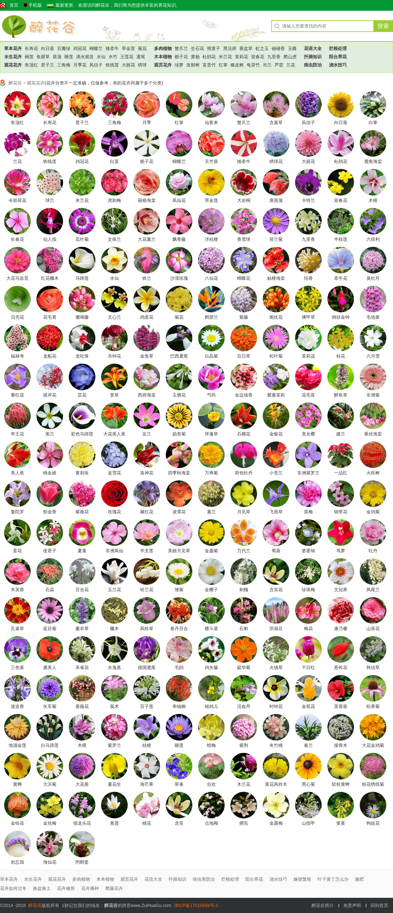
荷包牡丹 (244, 472)
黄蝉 (17, 784)
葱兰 (49, 433)
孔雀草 (17, 628)
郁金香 (49, 511)
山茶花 (373, 628)
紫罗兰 (114, 745)
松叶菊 (276, 356)
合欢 (211, 784)
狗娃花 (373, 823)
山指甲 (308, 823)
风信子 (96, 65)
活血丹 (243, 706)
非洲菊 (373, 394)
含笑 (179, 823)
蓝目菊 (49, 628)
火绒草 (276, 667)
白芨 (114, 161)
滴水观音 (85, 56)
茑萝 (340, 550)
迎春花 (257, 56)
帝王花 (17, 433)
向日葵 (47, 48)
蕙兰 (211, 511)
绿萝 (179, 65)
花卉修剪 (66, 888)
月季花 (80, 65)
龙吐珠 (82, 356)
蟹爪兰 (181, 48)
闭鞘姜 (82, 862)
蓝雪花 (114, 472)
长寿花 (31, 48)
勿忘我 (17, 862)
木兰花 (243, 784)
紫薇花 (82, 511)
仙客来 (211, 122)
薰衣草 (82, 628)
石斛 (243, 628)
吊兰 (267, 65)
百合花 (82, 589)
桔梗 (146, 745)
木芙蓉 (17, 589)
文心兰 (114, 317)
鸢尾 (140, 56)
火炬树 (373, 472)
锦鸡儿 (211, 706)
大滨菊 (49, 784)
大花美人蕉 (114, 433)
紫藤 (243, 317)
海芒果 (146, 784)
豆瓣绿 (63, 48)
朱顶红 (31, 65)
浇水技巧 (338, 65)
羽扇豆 (276, 628)
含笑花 (276, 589)
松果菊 (373, 706)
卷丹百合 (179, 628)
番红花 (17, 394)
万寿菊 (211, 472)
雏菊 (179, 589)
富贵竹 (209, 65)
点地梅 (211, 823)
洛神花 (146, 472)
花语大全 (313, 48)
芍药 (211, 394)
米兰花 (225, 56)
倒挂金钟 (341, 317)
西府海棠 (147, 394)
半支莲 (146, 550)
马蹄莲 (82, 278)
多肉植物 (163, 48)
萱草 (114, 394)
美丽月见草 (179, 550)
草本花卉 (13, 48)
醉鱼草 (340, 394)
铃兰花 (146, 589)
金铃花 (17, 823)
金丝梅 (49, 823)
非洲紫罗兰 (308, 472)
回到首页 (379, 905)
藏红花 (146, 511)
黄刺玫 (82, 472)
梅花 (308, 628)
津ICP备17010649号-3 (196, 905)
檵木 (114, 628)
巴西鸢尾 (179, 356)
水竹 (112, 56)
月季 (146, 122)
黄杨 (195, 56)
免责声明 (352, 905)
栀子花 (181, 56)
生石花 (197, 48)
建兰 (340, 433)
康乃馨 (340, 628)
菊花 (142, 48)
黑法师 (229, 48)
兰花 (290, 65)
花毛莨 (49, 317)
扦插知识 (313, 56)
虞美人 (49, 667)
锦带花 (340, 511)
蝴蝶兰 (96, 48)
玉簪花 (179, 394)
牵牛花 (340, 278)
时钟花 (276, 706)
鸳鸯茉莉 (276, 394)
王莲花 (126, 56)
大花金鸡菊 (373, 745)
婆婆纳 (308, 550)
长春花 (17, 239)
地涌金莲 (17, 745)
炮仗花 (276, 317)
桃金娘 (49, 472)
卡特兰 (308, 200)
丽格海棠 (147, 200)
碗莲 (29, 56)
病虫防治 (313, 65)
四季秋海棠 (179, 472)
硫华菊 (243, 667)
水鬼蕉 (114, 667)
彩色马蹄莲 (82, 433)
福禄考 (17, 356)
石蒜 (49, 589)
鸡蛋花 (146, 317)
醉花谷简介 (323, 905)
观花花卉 (13, 65)
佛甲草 (308, 317)
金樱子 (211, 589)
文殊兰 (114, 239)
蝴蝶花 (243, 278)
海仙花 (49, 862)
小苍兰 (276, 472)
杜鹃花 (209, 56)
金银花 (276, 433)
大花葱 (82, 784)
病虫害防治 (204, 879)
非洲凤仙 (114, 550)
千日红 (308, 667)
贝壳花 (17, 317)
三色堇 (17, 667)
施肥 (359, 879)
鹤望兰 (211, 317)
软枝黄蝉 (341, 784)
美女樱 (308, 433)
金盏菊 (211, 550)
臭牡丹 (373, 278)
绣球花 (276, 161)
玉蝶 (292, 48)
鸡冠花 (80, 48)
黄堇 (340, 823)
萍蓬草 (211, 433)
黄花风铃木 (276, 784)
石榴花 (243, 433)
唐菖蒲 (276, 200)
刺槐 (243, 589)
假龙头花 (82, 823)
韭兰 (146, 433)
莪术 (114, 706)
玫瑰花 (114, 511)
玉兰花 (114, 589)
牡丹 (373, 550)
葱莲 (114, 823)
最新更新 (64, 5)
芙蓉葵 (340, 706)
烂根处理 (338, 48)
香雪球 (243, 239)
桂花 (340, 356)
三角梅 (63, 65)
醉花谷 (35, 26)
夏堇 (82, 550)
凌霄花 (179, 511)
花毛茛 (308, 394)
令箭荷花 (17, 200)
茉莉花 (241, 56)
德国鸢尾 (147, 667)
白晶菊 (211, 356)
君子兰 (47, 65)
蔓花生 (114, 784)
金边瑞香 (244, 394)
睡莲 (68, 56)
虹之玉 (262, 48)
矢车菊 (49, 706)
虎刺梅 (114, 200)
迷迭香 (17, 706)
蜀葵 (276, 550)
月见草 (243, 511)
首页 (14, 5)
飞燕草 (276, 511)
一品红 (340, 472)
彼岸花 (49, 394)
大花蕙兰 (147, 239)
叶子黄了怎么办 (333, 879)
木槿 (373, 200)
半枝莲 (340, 239)
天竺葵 (211, 161)
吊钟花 (114, 356)
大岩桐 (243, 200)
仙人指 (49, 239)
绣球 (142, 65)
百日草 (243, 356)
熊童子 (213, 48)
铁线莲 (112, 65)
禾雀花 (82, 667)
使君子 (49, 550)
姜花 (17, 550)
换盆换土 (42, 888)
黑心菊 (308, 784)
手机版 (35, 5)
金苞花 (308, 706)
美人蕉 (17, 472)
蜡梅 (211, 745)
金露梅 (276, 823)
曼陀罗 (17, 511)
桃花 (146, 823)
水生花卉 (13, 56)
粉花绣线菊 (373, 784)
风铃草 (146, 628)
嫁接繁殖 (302, 879)
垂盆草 (246, 48)
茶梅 (308, 511)
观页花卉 (163, 65)
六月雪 (373, 356)
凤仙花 (179, 200)
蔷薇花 (82, 706)
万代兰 (243, 550)
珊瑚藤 (82, 317)
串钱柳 (179, 706)
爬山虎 (290, 56)
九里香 (273, 56)
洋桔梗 (211, 239)
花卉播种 (90, 888)
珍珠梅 (308, 589)
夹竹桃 (276, 745)
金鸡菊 (373, 511)
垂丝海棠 (373, 433)
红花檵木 (50, 278)
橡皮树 (237, 65)
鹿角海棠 (373, 161)
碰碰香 (278, 48)
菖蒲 (57, 56)
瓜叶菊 (82, 239)
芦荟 (278, 65)
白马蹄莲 (50, 745)
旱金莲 (128, 48)
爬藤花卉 (114, 888)
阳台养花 (338, 56)
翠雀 (179, 784)
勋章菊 (179, 433)
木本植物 (163, 56)
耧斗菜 (211, 628)
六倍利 (373, 239)
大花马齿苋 (17, 278)
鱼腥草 (43, 56)
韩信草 (373, 667)
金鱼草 (146, 356)
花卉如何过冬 (13, 888)
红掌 (223, 65)
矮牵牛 (112, 48)
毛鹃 (179, 667)
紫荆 (243, 745)
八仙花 (211, 278)
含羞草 (276, 122)
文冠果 (340, 589)
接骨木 (340, 745)
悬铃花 (340, 667)
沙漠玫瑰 (179, 278)
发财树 (193, 65)
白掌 (373, 122)
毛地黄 (373, 317)
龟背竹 (253, 65)
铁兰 (146, 278)
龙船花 (49, 356)
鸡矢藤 (211, 667)
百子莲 (146, 706)
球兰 (49, 200)
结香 (308, 278)
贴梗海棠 (276, 278)
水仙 (101, 56)
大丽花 (128, 65)
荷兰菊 (276, 239)
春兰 (308, 745)
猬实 (243, 823)
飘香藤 (179, 239)
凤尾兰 (373, 589)
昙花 (82, 394)
